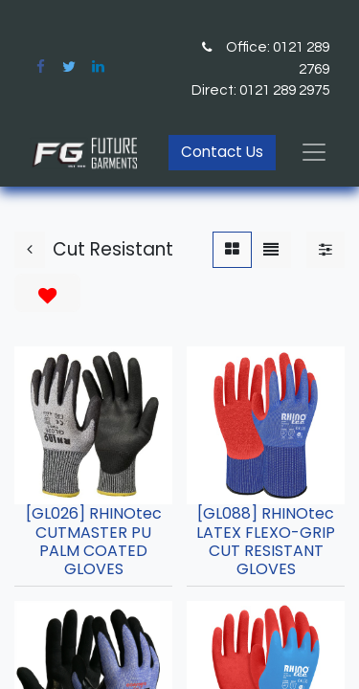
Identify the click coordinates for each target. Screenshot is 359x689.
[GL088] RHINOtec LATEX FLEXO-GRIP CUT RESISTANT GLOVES (265, 541)
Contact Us (222, 152)
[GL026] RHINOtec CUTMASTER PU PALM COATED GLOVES (94, 541)
